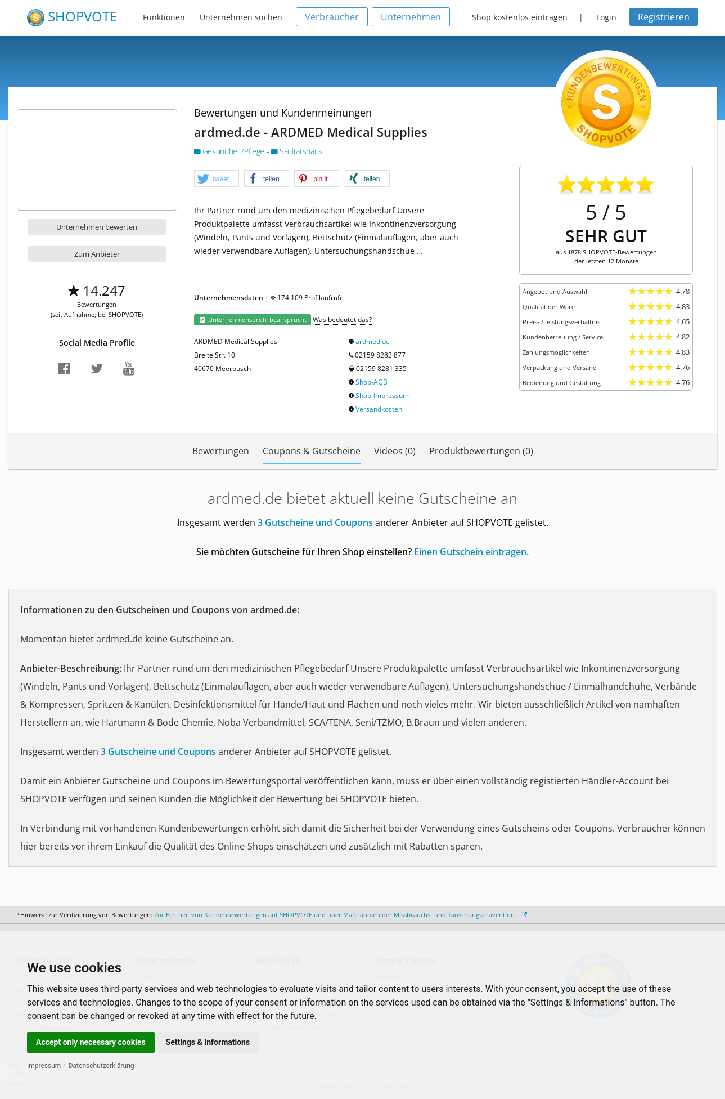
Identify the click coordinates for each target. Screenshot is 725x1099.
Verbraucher (332, 17)
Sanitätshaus (296, 151)
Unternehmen (411, 17)
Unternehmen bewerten (96, 227)
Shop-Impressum (382, 395)
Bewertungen (220, 451)
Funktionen (164, 17)
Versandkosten (378, 409)
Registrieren (664, 17)
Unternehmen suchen (241, 17)
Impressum (44, 1066)
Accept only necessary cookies (91, 1042)
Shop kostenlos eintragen (520, 17)
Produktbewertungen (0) (481, 451)
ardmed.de (372, 341)
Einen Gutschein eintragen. (471, 552)
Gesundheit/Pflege (230, 151)
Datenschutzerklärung (101, 1066)
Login (606, 17)
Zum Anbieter (97, 254)
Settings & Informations (208, 1042)
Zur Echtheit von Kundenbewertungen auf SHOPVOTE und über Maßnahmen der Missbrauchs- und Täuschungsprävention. (340, 914)
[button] (216, 179)
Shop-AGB (371, 382)
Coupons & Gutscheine (312, 451)
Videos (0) (395, 451)
